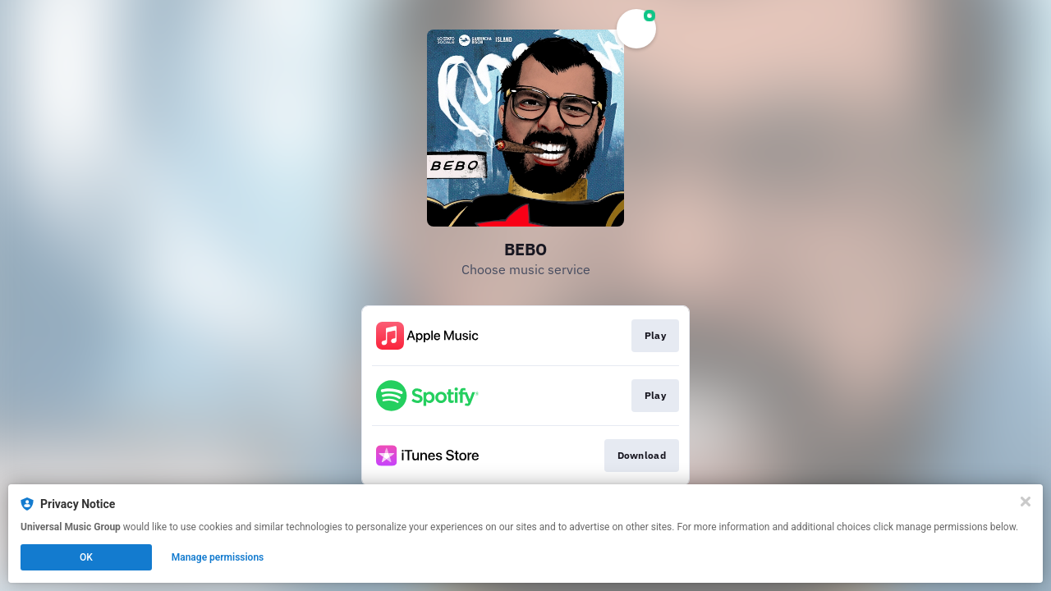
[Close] (1025, 501)
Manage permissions (218, 557)
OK (86, 557)
